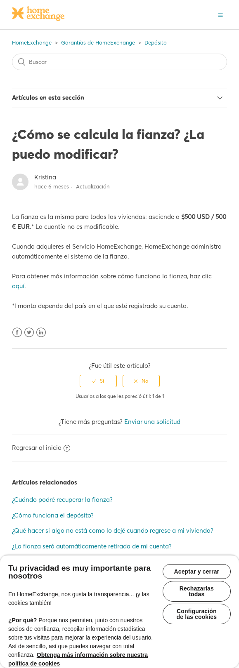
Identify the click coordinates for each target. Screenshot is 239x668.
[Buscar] (119, 62)
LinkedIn (41, 332)
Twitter (29, 332)
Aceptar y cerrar (197, 571)
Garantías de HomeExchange (98, 42)
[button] (220, 14)
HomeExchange (32, 42)
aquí (18, 286)
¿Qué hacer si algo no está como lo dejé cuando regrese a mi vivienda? (112, 530)
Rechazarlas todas (197, 591)
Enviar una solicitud (152, 422)
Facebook (17, 332)
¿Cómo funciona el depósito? (53, 515)
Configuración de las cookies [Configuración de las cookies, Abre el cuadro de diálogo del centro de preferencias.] (196, 614)
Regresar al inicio (41, 448)
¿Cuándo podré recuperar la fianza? (62, 499)
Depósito (155, 42)
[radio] (98, 381)
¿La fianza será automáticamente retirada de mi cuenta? (92, 546)
